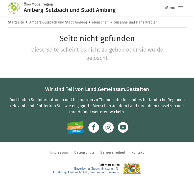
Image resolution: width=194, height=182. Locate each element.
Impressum (59, 152)
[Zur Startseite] (16, 8)
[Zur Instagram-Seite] (108, 127)
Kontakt (137, 152)
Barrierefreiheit (112, 152)
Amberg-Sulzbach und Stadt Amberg (58, 22)
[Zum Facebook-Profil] (93, 127)
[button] (180, 8)
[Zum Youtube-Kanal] (123, 127)
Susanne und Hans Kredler (135, 22)
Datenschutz (84, 152)
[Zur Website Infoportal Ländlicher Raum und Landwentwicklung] (75, 127)
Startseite (16, 22)
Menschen (100, 22)
